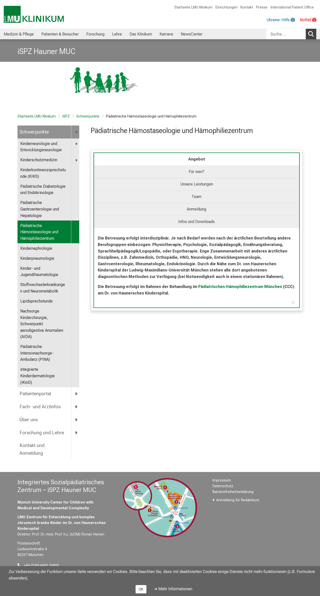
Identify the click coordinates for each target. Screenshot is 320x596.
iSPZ (66, 116)
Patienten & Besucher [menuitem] (60, 34)
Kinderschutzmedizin (38, 160)
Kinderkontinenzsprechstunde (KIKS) (43, 173)
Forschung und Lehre (42, 433)
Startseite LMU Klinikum (193, 7)
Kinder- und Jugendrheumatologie (39, 271)
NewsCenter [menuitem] (191, 34)
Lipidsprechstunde (36, 301)
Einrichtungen (227, 7)
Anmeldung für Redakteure (237, 500)
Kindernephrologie (36, 248)
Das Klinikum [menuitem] (141, 34)
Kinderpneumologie (37, 258)
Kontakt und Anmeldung (32, 449)
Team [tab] (197, 196)
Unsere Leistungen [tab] (196, 184)
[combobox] (291, 34)
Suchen (312, 33)
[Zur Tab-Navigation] (293, 302)
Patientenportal (35, 393)
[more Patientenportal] (76, 393)
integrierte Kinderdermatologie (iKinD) (37, 375)
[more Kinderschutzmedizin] (77, 160)
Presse (262, 7)
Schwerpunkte (88, 116)
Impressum (221, 480)
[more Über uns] (76, 419)
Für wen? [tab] (196, 171)
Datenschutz (222, 486)
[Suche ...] (286, 34)
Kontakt (246, 7)
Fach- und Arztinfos (40, 407)
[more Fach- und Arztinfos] (76, 406)
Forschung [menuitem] (95, 34)
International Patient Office (292, 7)
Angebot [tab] (196, 159)
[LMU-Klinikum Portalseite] (34, 14)
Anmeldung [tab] (196, 209)
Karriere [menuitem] (166, 34)
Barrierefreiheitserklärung (233, 492)
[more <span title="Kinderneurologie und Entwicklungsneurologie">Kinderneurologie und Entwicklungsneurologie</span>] (77, 143)
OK (141, 589)
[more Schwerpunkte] (77, 132)
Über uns (29, 419)
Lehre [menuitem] (117, 34)
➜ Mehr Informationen (173, 588)
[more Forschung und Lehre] (76, 432)
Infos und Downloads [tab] (196, 221)
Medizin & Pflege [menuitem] (19, 34)
